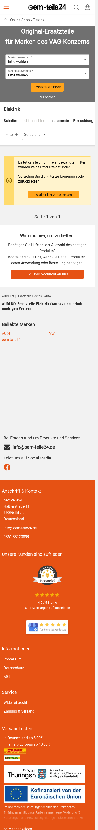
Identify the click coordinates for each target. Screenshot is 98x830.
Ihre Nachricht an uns (48, 274)
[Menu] (6, 7)
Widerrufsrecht (15, 702)
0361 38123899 (16, 537)
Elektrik (38, 20)
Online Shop (20, 20)
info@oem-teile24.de (20, 528)
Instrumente (59, 121)
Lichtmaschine (33, 121)
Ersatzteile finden (47, 87)
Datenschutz (14, 668)
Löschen (47, 97)
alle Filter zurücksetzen (53, 195)
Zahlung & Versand (19, 711)
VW (52, 333)
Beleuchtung (83, 121)
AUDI (6, 333)
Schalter (10, 121)
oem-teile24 (11, 339)
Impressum (13, 659)
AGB (7, 676)
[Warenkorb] (87, 7)
